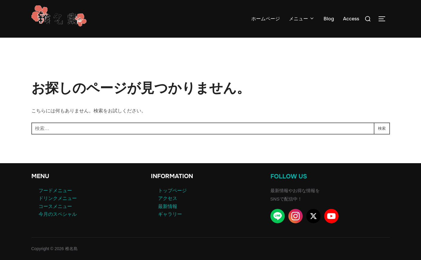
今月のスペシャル (58, 214)
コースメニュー (55, 206)
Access (351, 19)
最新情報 (167, 206)
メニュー (302, 19)
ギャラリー (170, 214)
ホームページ (265, 19)
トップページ (172, 190)
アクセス (167, 198)
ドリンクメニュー (58, 198)
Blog (329, 19)
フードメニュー (55, 190)
